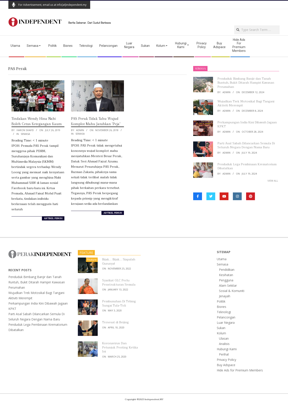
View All (272, 180)
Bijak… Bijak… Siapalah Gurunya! (118, 261)
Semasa (25, 134)
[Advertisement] (228, 16)
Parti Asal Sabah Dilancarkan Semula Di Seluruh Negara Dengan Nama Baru (246, 145)
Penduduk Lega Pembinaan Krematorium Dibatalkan (247, 166)
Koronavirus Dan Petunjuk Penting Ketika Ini (120, 347)
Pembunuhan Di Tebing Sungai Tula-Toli (119, 303)
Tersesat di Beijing (115, 322)
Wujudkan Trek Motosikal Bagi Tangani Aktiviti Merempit (245, 103)
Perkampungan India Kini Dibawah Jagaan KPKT (247, 124)
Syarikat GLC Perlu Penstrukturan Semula (118, 282)
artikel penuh (53, 218)
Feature (92, 260)
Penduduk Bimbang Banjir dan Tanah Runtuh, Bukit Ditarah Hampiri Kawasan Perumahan (245, 82)
